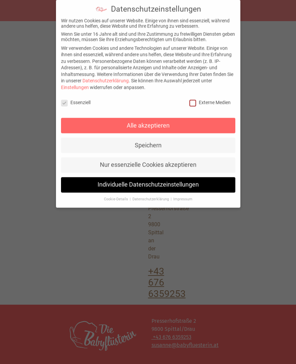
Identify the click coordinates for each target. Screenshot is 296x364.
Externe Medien (210, 99)
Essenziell (76, 99)
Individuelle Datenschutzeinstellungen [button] (148, 181)
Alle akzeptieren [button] (148, 122)
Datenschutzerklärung (105, 77)
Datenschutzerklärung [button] (151, 196)
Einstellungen (75, 84)
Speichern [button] (148, 141)
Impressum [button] (182, 196)
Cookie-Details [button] (116, 196)
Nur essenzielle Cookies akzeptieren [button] (148, 161)
